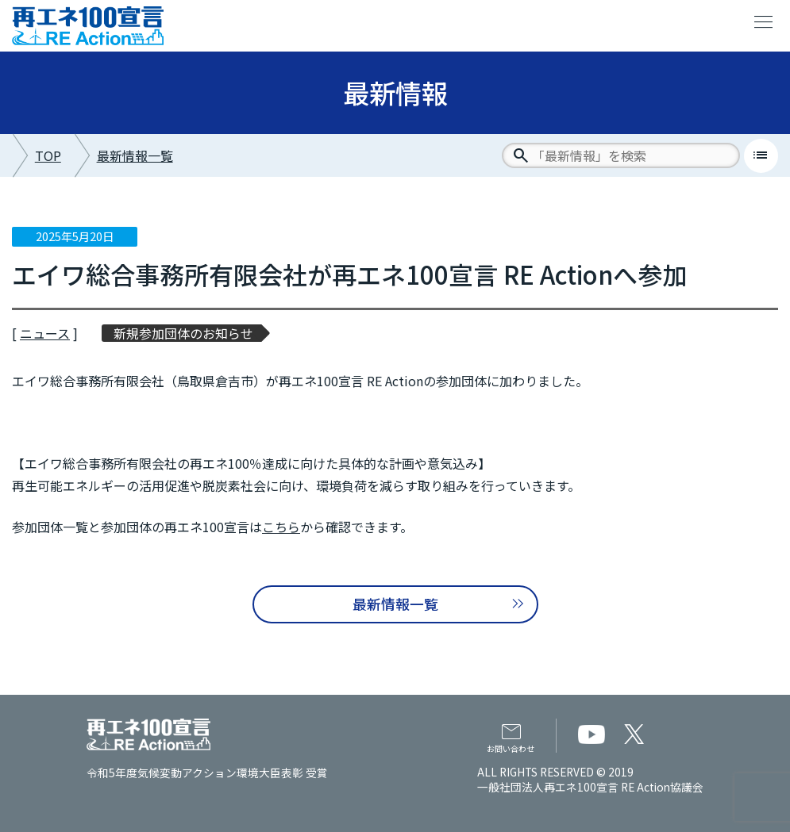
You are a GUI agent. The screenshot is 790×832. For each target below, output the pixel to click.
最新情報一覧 (135, 155)
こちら (281, 526)
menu (764, 22)
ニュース (45, 333)
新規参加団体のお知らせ (183, 333)
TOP (48, 155)
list (760, 155)
